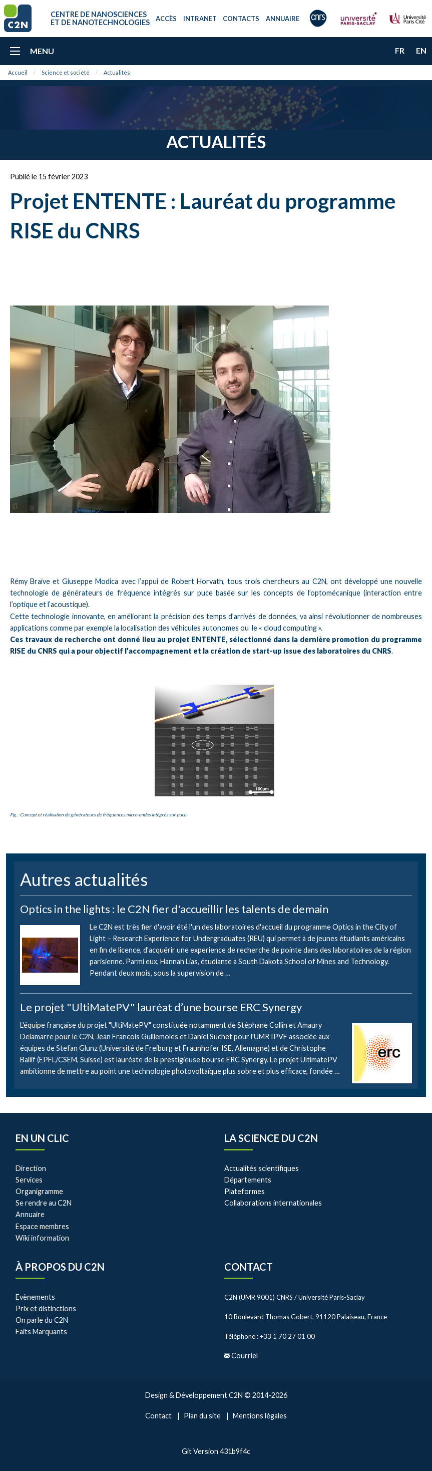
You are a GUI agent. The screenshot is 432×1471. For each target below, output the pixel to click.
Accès (166, 19)
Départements (247, 1179)
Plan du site (202, 1415)
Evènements (35, 1297)
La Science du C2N (271, 1138)
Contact (248, 1267)
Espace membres (42, 1226)
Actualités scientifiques (261, 1168)
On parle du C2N (42, 1320)
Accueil (18, 72)
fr (399, 50)
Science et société (66, 72)
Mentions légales (260, 1415)
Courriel (244, 1355)
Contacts (241, 19)
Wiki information (42, 1238)
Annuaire (282, 19)
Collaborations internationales (273, 1203)
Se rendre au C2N (44, 1203)
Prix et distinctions (46, 1308)
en (421, 50)
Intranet (200, 19)
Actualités (117, 72)
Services (29, 1179)
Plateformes (244, 1191)
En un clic (42, 1138)
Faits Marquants (41, 1331)
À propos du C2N (60, 1267)
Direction (31, 1168)
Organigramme (39, 1191)
